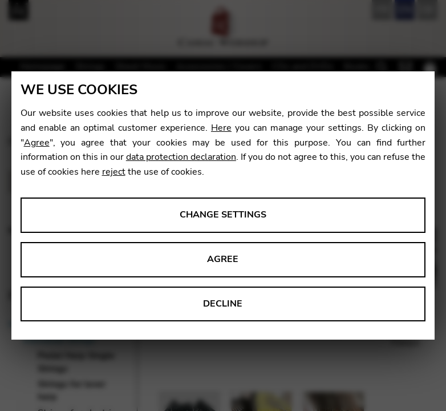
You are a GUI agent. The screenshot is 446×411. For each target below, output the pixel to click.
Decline (222, 303)
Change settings (223, 214)
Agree (37, 142)
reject (113, 172)
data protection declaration (181, 157)
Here (221, 128)
